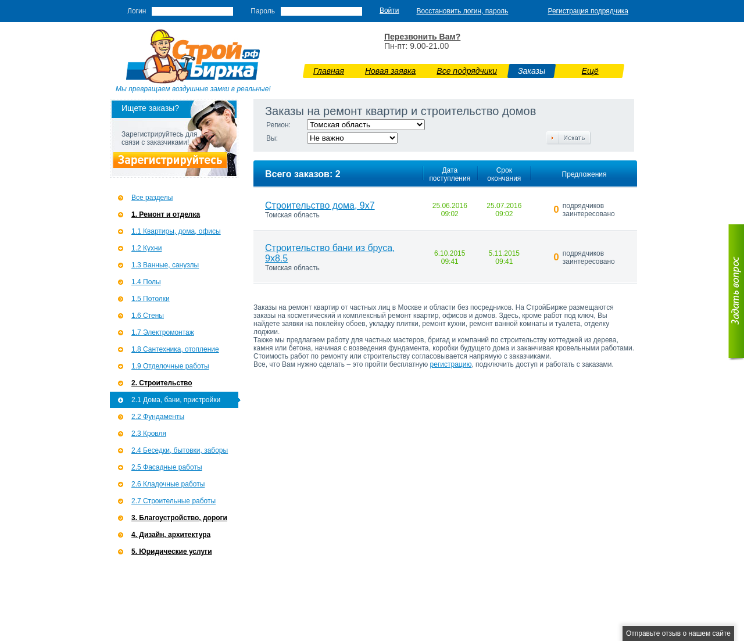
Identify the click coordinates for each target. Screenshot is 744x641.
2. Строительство (161, 383)
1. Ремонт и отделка (165, 214)
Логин (136, 11)
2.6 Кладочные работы (168, 484)
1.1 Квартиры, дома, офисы (176, 231)
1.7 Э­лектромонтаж (162, 332)
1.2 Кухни (146, 248)
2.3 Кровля (148, 433)
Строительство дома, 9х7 (320, 205)
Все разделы (152, 198)
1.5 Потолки (150, 299)
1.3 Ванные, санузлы (165, 265)
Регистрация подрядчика (588, 11)
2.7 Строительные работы (173, 501)
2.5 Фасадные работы (166, 467)
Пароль (263, 11)
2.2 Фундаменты (157, 417)
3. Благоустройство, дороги (179, 518)
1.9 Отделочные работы (170, 366)
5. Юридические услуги (171, 551)
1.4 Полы (146, 282)
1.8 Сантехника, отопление (175, 349)
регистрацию (451, 364)
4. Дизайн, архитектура (170, 535)
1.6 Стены (147, 315)
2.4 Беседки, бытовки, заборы (179, 450)
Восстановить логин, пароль (463, 11)
